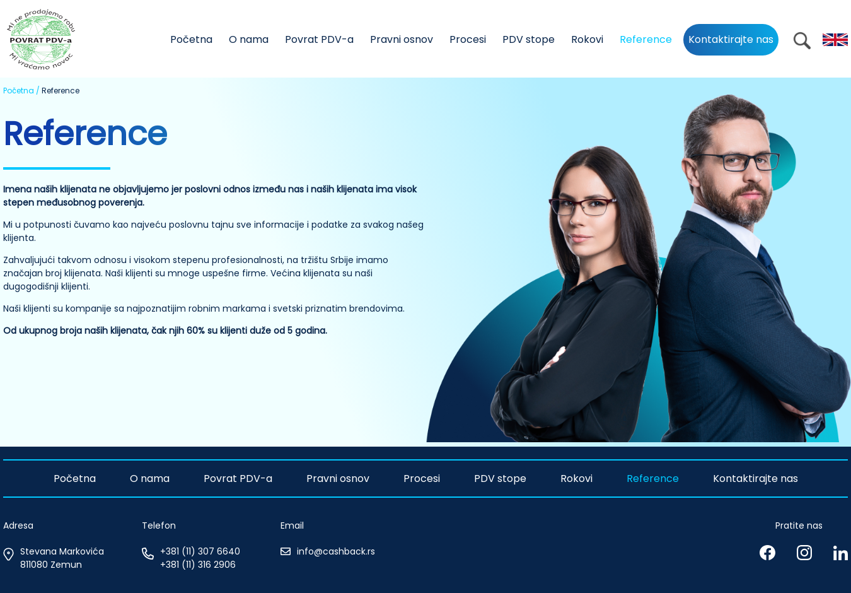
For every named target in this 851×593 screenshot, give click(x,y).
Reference (646, 39)
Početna (191, 39)
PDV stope (528, 39)
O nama (249, 39)
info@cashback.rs (336, 551)
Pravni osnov (401, 39)
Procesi (467, 39)
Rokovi (587, 39)
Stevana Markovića (62, 551)
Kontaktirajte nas (730, 39)
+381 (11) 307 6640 (200, 551)
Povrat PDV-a (319, 39)
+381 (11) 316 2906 (198, 564)
